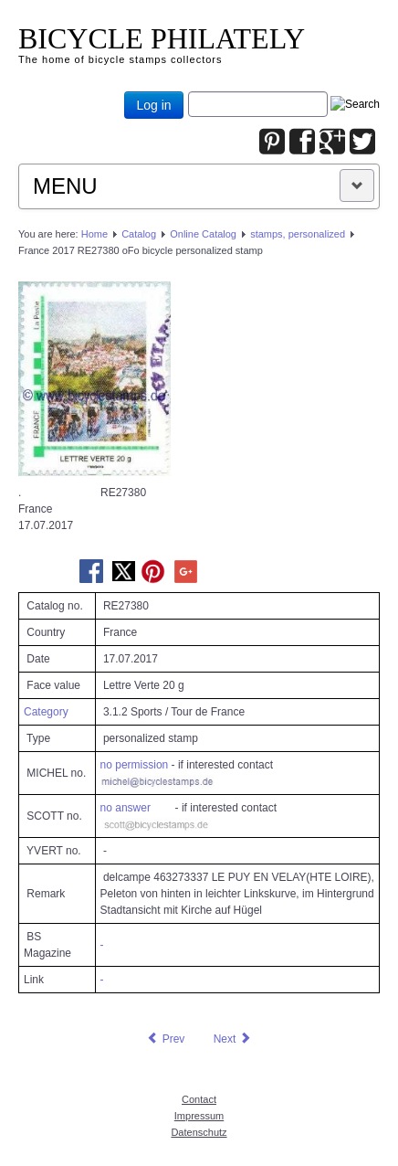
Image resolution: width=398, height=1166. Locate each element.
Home (94, 233)
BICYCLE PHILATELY (161, 38)
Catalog (138, 233)
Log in (153, 105)
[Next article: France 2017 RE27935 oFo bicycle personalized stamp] (233, 1039)
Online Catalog (203, 233)
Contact (199, 1099)
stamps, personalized (297, 233)
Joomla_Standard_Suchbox (188, 91)
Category (46, 711)
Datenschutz (198, 1132)
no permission (134, 764)
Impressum (199, 1115)
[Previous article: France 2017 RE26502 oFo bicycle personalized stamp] (165, 1039)
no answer (125, 807)
